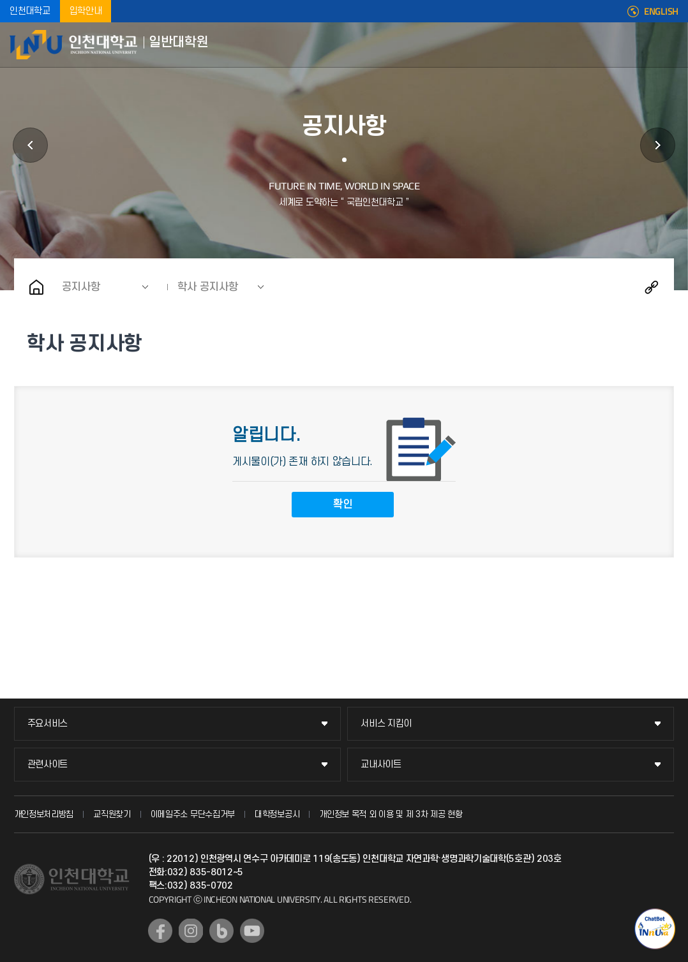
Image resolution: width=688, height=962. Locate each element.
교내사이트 (381, 764)
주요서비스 (47, 723)
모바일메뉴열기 (669, 44)
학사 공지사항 (207, 287)
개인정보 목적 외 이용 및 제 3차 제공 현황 (391, 814)
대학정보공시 (277, 814)
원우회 (657, 145)
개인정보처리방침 (44, 814)
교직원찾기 (112, 814)
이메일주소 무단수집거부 (193, 814)
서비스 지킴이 (386, 723)
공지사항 (81, 287)
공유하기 (652, 287)
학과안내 (30, 145)
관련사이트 (47, 764)
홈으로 (36, 287)
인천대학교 (30, 11)
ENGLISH (661, 11)
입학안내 (86, 11)
